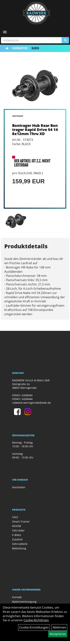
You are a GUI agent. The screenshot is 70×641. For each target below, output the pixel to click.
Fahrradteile (20, 48)
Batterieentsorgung (24, 601)
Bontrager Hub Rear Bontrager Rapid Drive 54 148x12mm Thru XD (35, 129)
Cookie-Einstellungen (34, 627)
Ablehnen (59, 627)
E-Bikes (16, 535)
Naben (35, 48)
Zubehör (17, 539)
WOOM (16, 526)
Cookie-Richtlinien (36, 620)
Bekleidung (19, 548)
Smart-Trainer (21, 521)
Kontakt (17, 597)
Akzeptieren (57, 634)
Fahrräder (18, 530)
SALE (15, 517)
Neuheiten (18, 487)
